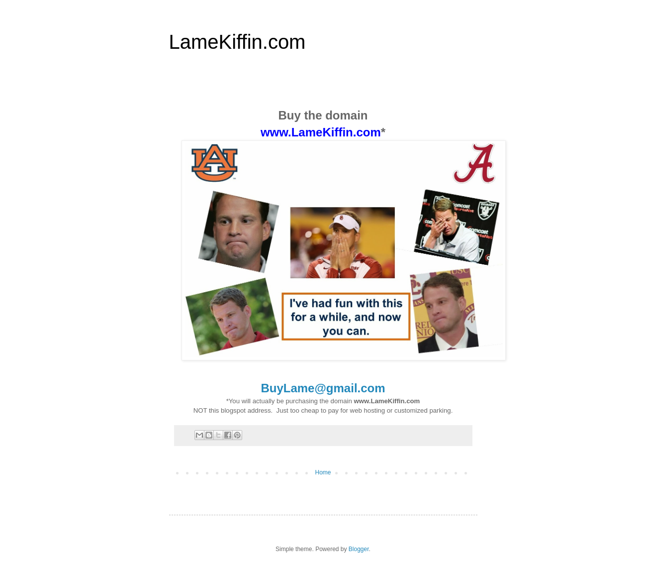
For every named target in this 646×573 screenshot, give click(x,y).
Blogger (359, 549)
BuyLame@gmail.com (323, 388)
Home (323, 472)
